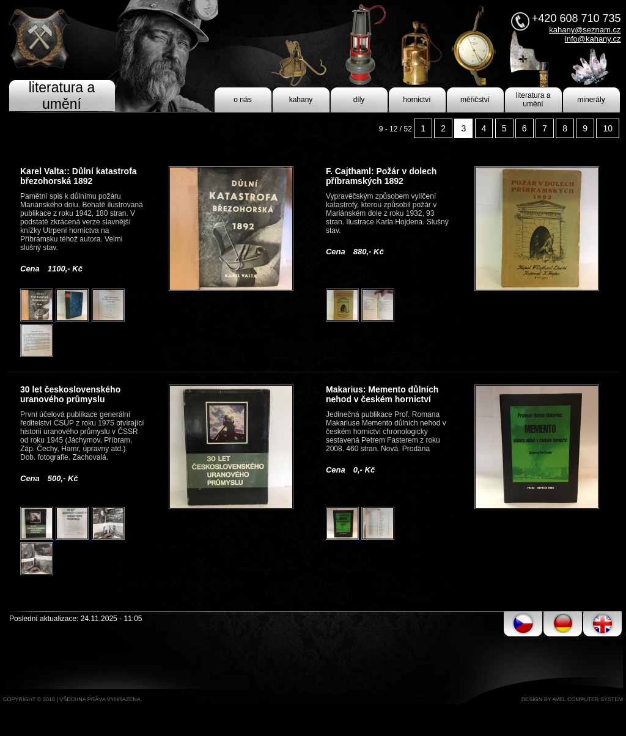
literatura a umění (533, 99)
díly (359, 99)
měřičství (475, 99)
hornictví (416, 99)
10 (608, 128)
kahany (301, 99)
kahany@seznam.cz (584, 29)
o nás (242, 99)
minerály (591, 99)
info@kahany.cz (593, 38)
